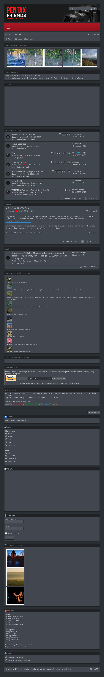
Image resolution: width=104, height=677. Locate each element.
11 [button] (96, 241)
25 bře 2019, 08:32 (25, 211)
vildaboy (23, 183)
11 (69, 171)
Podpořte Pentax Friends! (15, 420)
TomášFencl (79, 153)
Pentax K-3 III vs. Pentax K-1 (25, 134)
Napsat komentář (40, 233)
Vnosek (23, 137)
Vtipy (14, 153)
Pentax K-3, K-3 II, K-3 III (26, 139)
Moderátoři (44, 404)
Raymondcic (27, 261)
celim (22, 146)
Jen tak (20, 158)
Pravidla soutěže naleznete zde (18, 221)
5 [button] (93, 198)
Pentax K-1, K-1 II (23, 148)
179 (69, 153)
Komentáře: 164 (26, 233)
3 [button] (89, 198)
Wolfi (22, 174)
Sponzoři (53, 404)
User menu (10, 515)
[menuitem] (22, 34)
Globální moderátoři (31, 404)
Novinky (95, 211)
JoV (75, 162)
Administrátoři (17, 404)
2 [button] (87, 198)
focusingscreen (19, 143)
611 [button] (97, 198)
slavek (76, 134)
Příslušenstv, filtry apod (26, 195)
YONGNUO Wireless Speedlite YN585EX (30, 190)
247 (69, 162)
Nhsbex (27, 647)
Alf (24, 155)
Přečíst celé (93, 233)
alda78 (77, 143)
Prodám (20, 263)
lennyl (25, 192)
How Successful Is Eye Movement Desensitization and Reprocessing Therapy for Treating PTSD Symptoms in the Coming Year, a (40, 256)
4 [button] (91, 198)
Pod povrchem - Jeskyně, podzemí (28, 171)
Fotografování (23, 167)
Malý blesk (17, 180)
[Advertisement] (52, 106)
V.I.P (58, 404)
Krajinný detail (19, 162)
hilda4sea (78, 190)
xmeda (77, 180)
